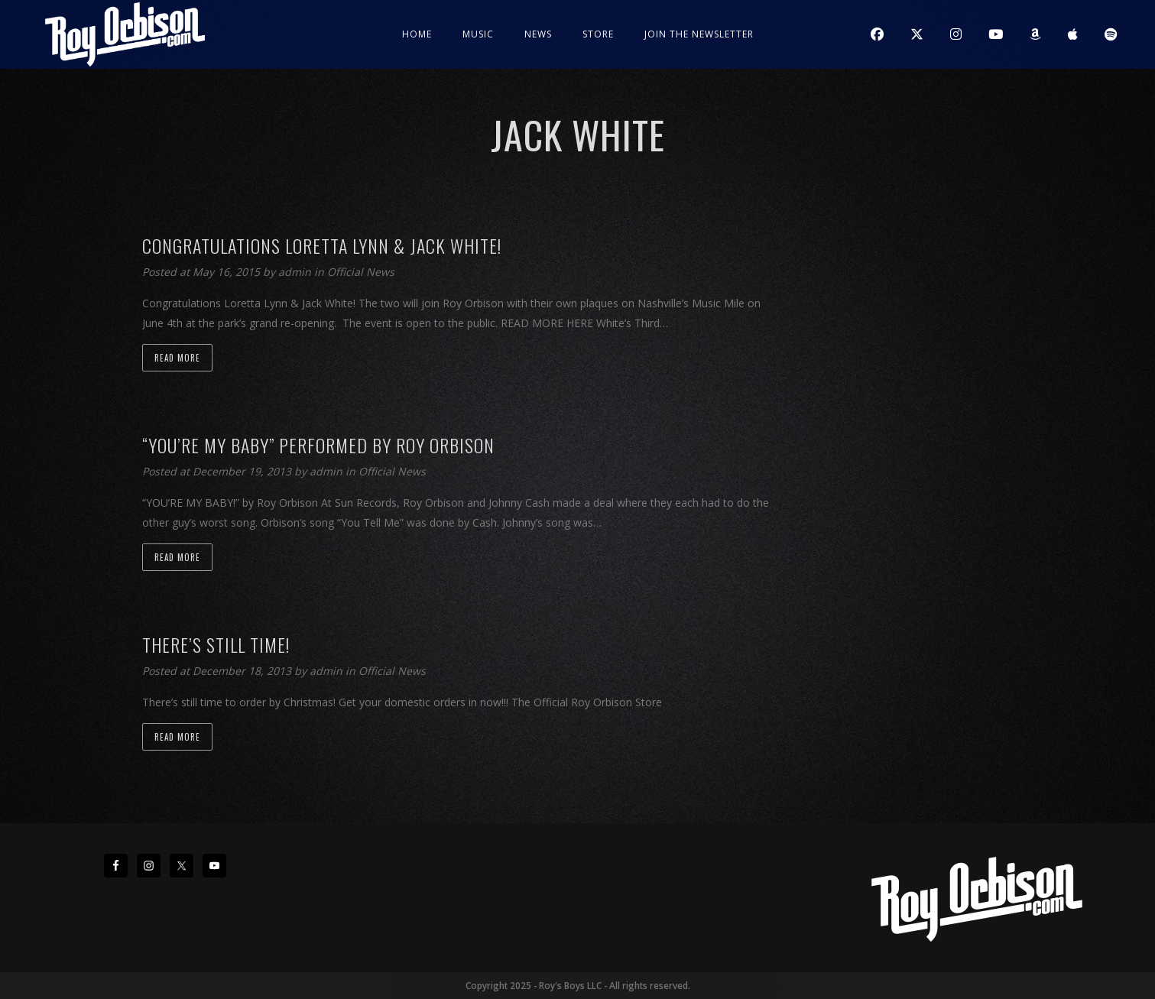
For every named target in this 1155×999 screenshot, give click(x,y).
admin (296, 271)
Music (478, 34)
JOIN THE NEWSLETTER (699, 34)
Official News (360, 271)
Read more (177, 358)
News (538, 34)
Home (417, 34)
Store (598, 34)
